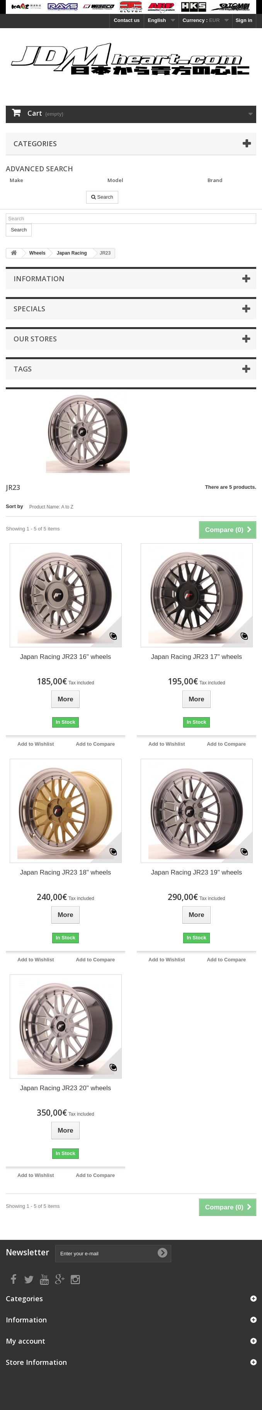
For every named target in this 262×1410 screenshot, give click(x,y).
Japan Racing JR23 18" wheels (65, 872)
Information (39, 278)
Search (102, 197)
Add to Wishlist (35, 744)
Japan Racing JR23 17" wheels (196, 656)
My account (25, 1341)
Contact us (127, 20)
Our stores (35, 338)
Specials (29, 308)
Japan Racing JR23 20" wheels (65, 1088)
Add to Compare (95, 744)
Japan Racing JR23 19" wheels (196, 872)
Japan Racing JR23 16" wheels (65, 656)
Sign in (244, 20)
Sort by (14, 506)
